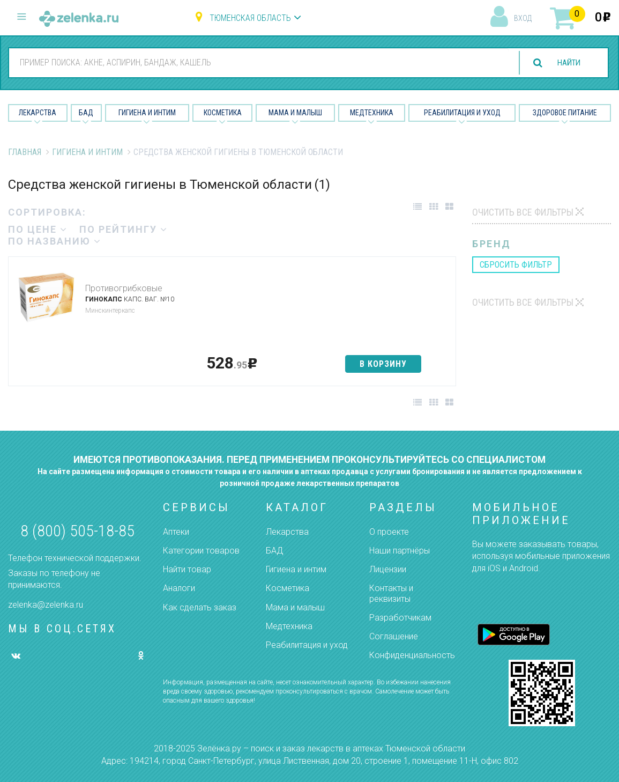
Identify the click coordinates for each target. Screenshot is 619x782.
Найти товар (187, 569)
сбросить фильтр (516, 265)
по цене (38, 229)
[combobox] (256, 62)
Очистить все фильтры (522, 212)
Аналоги (179, 588)
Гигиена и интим (296, 569)
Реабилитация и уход (462, 112)
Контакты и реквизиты (391, 593)
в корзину (383, 364)
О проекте (389, 532)
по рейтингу (123, 229)
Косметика (223, 112)
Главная (24, 152)
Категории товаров (201, 550)
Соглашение (393, 636)
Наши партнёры (399, 550)
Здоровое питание (565, 112)
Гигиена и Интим (147, 112)
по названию (54, 241)
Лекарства (37, 112)
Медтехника (371, 112)
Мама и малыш (295, 112)
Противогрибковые (123, 288)
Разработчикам (400, 618)
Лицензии (387, 569)
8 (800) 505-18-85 (77, 530)
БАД (86, 112)
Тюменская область (250, 18)
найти (566, 63)
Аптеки (176, 532)
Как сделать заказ (199, 607)
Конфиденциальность (412, 655)
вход (523, 18)
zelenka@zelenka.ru (45, 605)
